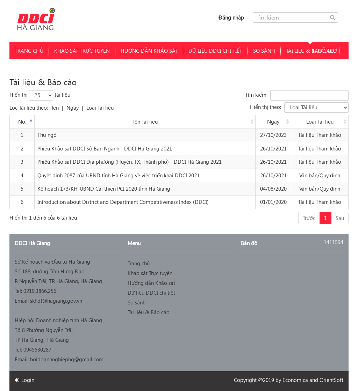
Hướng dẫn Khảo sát (149, 50)
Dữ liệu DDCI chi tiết (215, 50)
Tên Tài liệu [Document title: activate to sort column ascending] (145, 121)
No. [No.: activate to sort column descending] (22, 121)
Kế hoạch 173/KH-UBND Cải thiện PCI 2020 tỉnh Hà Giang (103, 188)
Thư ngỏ (47, 134)
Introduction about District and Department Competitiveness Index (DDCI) (123, 201)
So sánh (264, 50)
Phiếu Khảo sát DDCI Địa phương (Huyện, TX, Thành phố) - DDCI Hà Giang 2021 (129, 161)
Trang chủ (29, 50)
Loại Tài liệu (100, 107)
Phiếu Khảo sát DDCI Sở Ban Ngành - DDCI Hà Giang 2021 (104, 148)
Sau (340, 217)
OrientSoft (331, 379)
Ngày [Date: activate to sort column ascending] (273, 121)
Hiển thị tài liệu (39, 95)
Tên (55, 107)
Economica (295, 379)
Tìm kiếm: (297, 95)
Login (24, 379)
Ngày (72, 107)
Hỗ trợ (322, 50)
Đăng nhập (231, 17)
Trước (309, 217)
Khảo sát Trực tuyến (82, 50)
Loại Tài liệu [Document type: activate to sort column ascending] (320, 121)
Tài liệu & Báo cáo (149, 312)
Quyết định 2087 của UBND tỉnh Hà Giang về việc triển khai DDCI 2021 (118, 175)
